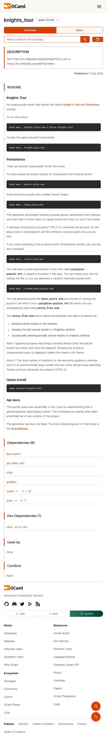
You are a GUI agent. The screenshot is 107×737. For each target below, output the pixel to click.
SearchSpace (19, 428)
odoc (10, 527)
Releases (9, 641)
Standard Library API (66, 664)
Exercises (59, 680)
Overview (30, 30)
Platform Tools (63, 649)
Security (23, 724)
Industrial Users (13, 649)
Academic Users (14, 656)
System (86, 613)
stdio (10, 472)
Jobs (7, 712)
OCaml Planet (12, 704)
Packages (10, 681)
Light (20, 613)
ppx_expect (14, 453)
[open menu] (99, 6)
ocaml (10, 491)
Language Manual (64, 656)
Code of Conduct (14, 731)
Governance (65, 724)
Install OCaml (61, 633)
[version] (48, 20)
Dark (53, 613)
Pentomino (92, 104)
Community (10, 689)
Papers (58, 688)
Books (57, 672)
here (44, 424)
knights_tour (19, 20)
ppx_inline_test (15, 463)
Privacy (82, 724)
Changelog (10, 633)
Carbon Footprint (43, 724)
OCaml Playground (65, 696)
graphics (11, 482)
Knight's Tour (71, 104)
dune (9, 500)
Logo (57, 704)
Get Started (61, 641)
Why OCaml (11, 664)
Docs (79, 30)
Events (8, 696)
